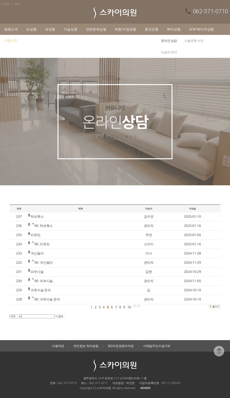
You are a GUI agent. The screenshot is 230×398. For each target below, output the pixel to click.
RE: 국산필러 (43, 262)
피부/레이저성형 (201, 29)
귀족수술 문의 (41, 290)
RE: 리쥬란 (42, 244)
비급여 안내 (169, 52)
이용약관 (58, 346)
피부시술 (37, 271)
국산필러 (37, 253)
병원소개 (11, 29)
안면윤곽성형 (96, 29)
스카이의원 (115, 13)
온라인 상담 (169, 41)
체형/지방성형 (125, 29)
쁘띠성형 (173, 29)
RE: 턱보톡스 (43, 225)
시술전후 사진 (194, 41)
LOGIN (6, 4)
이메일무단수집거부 (157, 346)
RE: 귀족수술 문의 (47, 299)
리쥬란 (35, 235)
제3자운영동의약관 (121, 346)
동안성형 (151, 29)
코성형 (50, 29)
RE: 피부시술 (43, 281)
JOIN (17, 4)
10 (129, 307)
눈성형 (31, 29)
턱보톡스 (37, 216)
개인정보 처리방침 (86, 346)
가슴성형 (70, 29)
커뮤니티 (11, 40)
